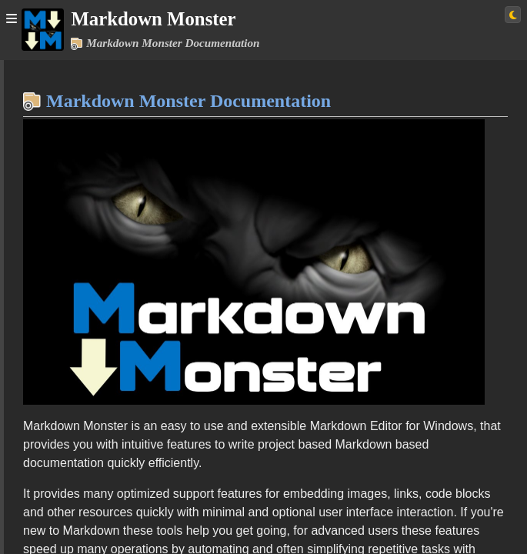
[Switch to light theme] (513, 14)
